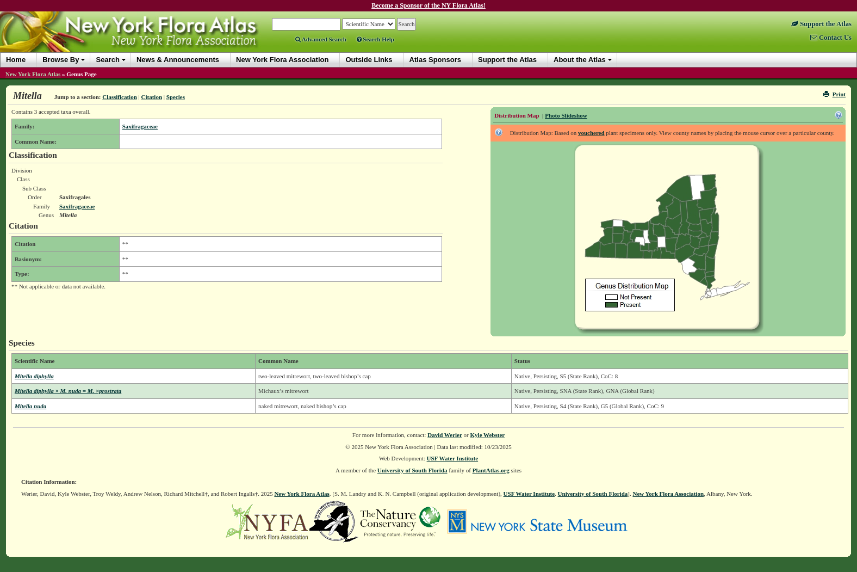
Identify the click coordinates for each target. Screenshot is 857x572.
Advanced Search (320, 39)
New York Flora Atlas (32, 74)
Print (834, 94)
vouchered (591, 133)
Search (107, 60)
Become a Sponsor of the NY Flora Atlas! (428, 5)
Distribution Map (516, 115)
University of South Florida (412, 470)
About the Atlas (580, 60)
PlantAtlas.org (491, 470)
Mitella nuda (30, 406)
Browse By (60, 60)
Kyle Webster (487, 435)
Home (16, 60)
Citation (152, 97)
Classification (119, 97)
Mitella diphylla (34, 376)
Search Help (375, 39)
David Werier (444, 435)
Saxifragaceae (140, 126)
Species (175, 97)
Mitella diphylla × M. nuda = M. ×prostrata (68, 391)
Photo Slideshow (566, 115)
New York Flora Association (668, 493)
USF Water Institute (453, 458)
